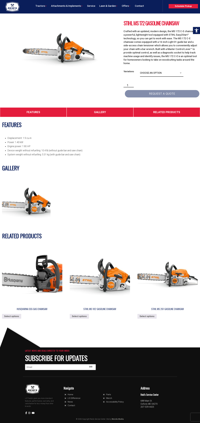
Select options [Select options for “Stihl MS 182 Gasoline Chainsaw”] (79, 316)
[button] (196, 30)
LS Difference (74, 398)
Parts (108, 394)
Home (70, 394)
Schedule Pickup (183, 6)
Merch (109, 398)
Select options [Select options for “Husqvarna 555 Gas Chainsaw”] (11, 316)
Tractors (41, 6)
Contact (139, 5)
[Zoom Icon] (59, 46)
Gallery (100, 112)
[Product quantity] (129, 85)
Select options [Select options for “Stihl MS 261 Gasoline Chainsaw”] (147, 316)
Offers (126, 6)
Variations (129, 71)
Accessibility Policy (115, 402)
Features (33, 112)
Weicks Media (118, 419)
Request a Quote (162, 93)
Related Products (166, 112)
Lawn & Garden (108, 6)
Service (91, 5)
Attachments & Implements (67, 6)
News (70, 402)
